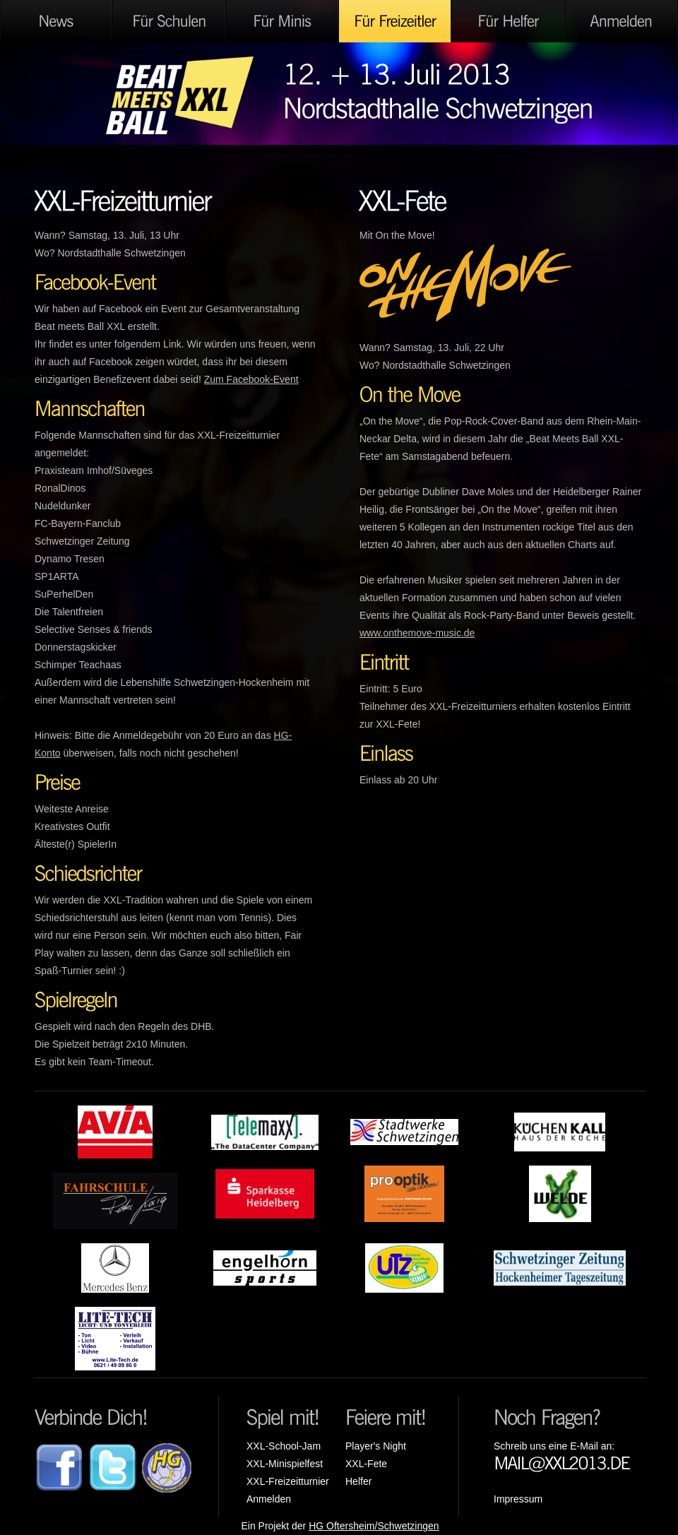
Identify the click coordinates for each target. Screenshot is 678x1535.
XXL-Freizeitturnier (287, 1481)
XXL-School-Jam (283, 1446)
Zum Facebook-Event (251, 379)
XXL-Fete (366, 1463)
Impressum (518, 1499)
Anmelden (268, 1499)
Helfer (358, 1481)
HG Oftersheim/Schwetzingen (374, 1525)
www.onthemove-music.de (417, 633)
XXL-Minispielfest (284, 1463)
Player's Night (375, 1446)
